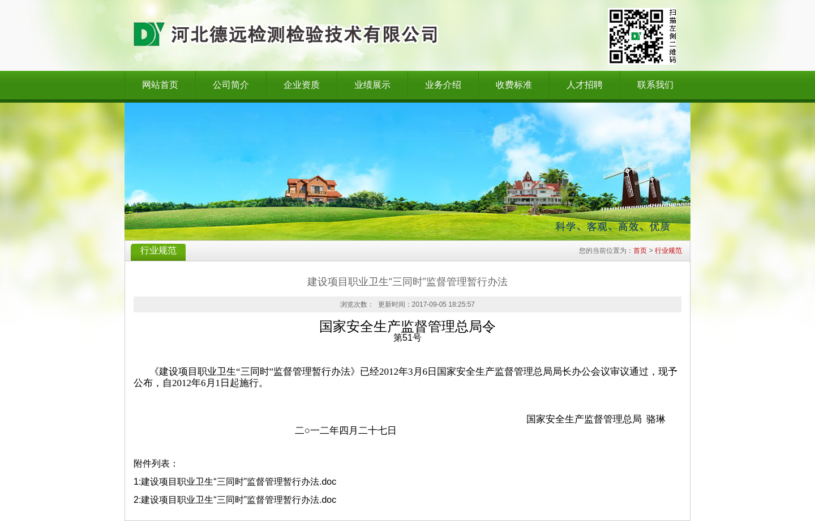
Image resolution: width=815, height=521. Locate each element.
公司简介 (231, 85)
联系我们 (655, 85)
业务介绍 (443, 85)
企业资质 (302, 85)
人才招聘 (585, 85)
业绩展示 (372, 85)
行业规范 (668, 251)
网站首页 (160, 85)
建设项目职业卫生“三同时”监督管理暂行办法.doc (238, 481)
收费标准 (514, 85)
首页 (640, 251)
